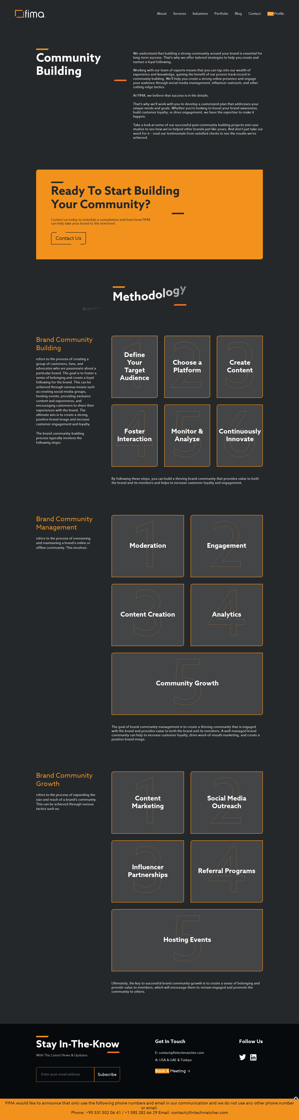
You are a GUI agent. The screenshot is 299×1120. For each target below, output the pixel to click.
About (162, 14)
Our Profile (275, 14)
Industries (200, 14)
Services (179, 14)
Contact (255, 14)
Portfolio (221, 14)
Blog (238, 14)
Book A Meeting (170, 1071)
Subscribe (107, 1074)
